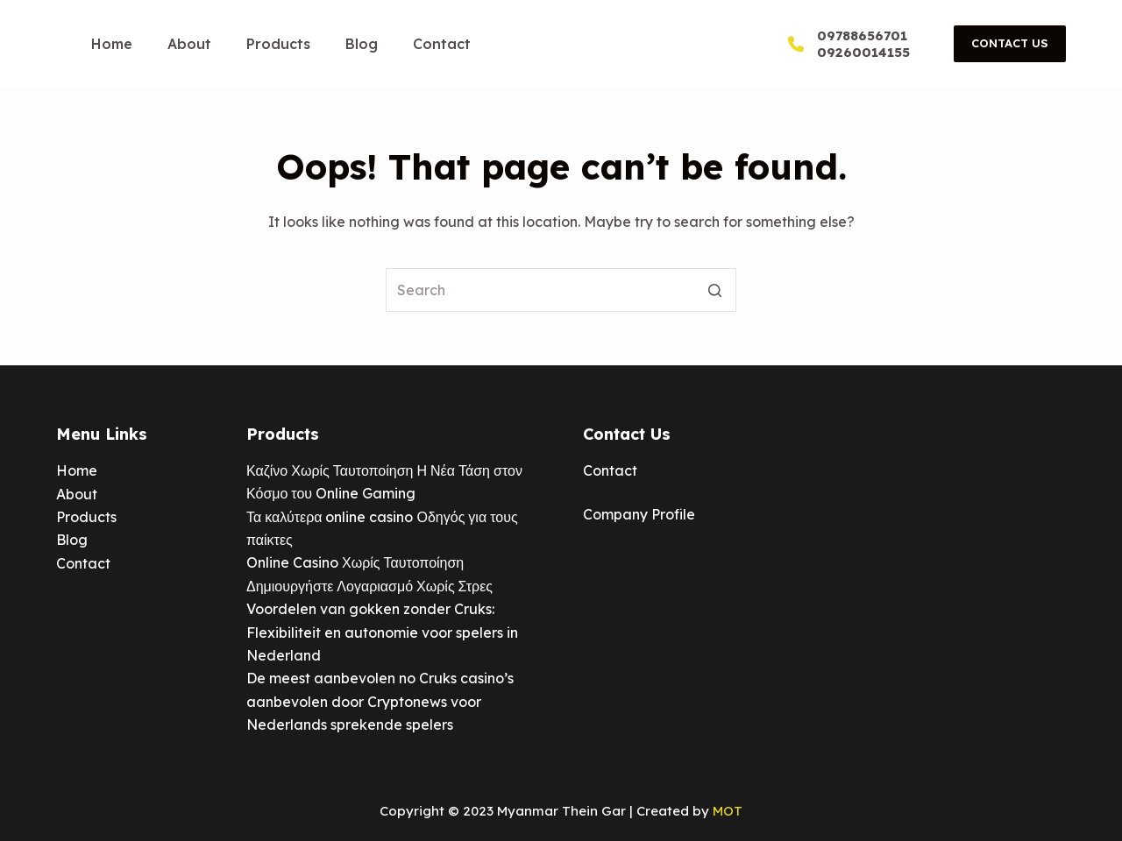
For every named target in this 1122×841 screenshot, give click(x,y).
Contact (83, 563)
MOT (727, 810)
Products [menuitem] (278, 44)
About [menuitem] (189, 44)
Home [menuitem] (111, 44)
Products (86, 517)
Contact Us (1009, 43)
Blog (72, 539)
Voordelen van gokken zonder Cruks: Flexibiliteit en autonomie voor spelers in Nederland (382, 632)
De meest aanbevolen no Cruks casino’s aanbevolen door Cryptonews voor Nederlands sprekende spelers (380, 701)
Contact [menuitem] (442, 44)
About (76, 494)
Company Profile (639, 514)
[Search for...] (561, 290)
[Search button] (714, 290)
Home (76, 470)
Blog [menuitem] (361, 44)
